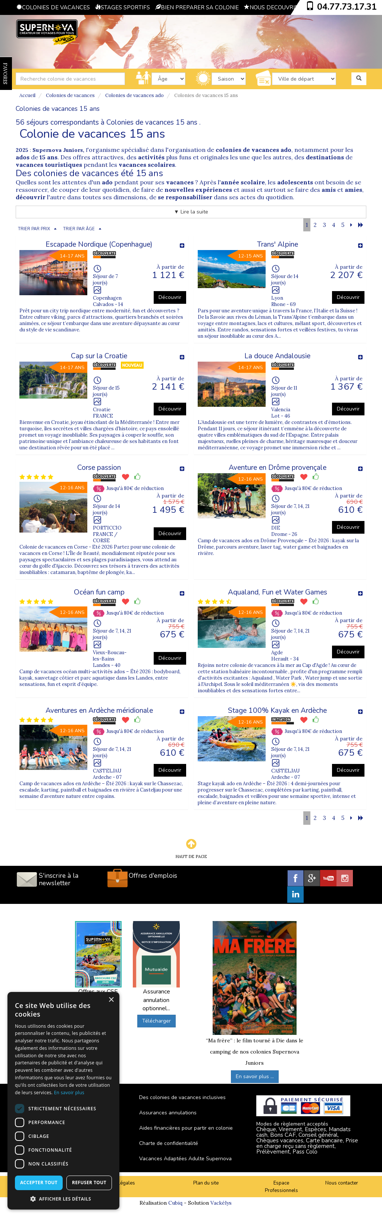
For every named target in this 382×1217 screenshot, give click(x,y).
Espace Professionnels (281, 1187)
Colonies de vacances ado (134, 95)
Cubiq (175, 1202)
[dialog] (63, 1101)
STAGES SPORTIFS (122, 7)
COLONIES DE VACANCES (53, 7)
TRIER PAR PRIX (34, 229)
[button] (63, 1198)
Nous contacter (341, 1183)
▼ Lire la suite (191, 211)
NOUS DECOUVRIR (271, 7)
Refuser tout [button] (89, 1182)
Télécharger (156, 1020)
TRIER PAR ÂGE (79, 229)
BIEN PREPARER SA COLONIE (197, 7)
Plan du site (206, 1183)
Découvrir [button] (170, 297)
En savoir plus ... (255, 1076)
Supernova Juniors (57, 150)
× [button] (111, 1000)
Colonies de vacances (70, 95)
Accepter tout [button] (38, 1182)
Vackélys (221, 1202)
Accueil (27, 95)
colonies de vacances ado (253, 149)
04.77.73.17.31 (347, 7)
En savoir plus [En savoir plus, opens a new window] (69, 1092)
